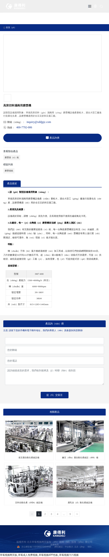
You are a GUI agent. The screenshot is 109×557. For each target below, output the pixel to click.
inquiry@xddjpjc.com (39, 121)
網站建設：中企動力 (63, 547)
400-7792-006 (24, 127)
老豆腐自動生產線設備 (28, 457)
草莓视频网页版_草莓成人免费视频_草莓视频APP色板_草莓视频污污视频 (39, 555)
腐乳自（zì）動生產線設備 (80, 502)
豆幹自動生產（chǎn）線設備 (29, 502)
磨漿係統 (9, 170)
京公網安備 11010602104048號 (37, 547)
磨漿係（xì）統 (12, 157)
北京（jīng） (80, 547)
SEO (89, 547)
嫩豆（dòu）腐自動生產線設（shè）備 (80, 457)
